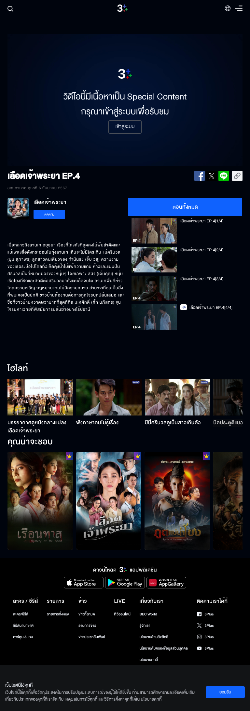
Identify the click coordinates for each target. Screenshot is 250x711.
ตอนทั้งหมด (185, 207)
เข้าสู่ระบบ (124, 127)
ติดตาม (49, 214)
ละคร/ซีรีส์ (20, 614)
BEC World (148, 614)
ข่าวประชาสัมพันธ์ (91, 637)
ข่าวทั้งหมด (86, 614)
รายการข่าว (87, 626)
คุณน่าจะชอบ (30, 442)
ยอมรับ (225, 692)
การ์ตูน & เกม (23, 637)
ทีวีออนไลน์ (122, 614)
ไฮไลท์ (17, 368)
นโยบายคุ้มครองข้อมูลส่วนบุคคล (163, 648)
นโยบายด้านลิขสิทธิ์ (153, 637)
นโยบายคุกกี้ (148, 660)
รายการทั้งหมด (58, 614)
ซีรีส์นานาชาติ (23, 626)
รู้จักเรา (144, 626)
